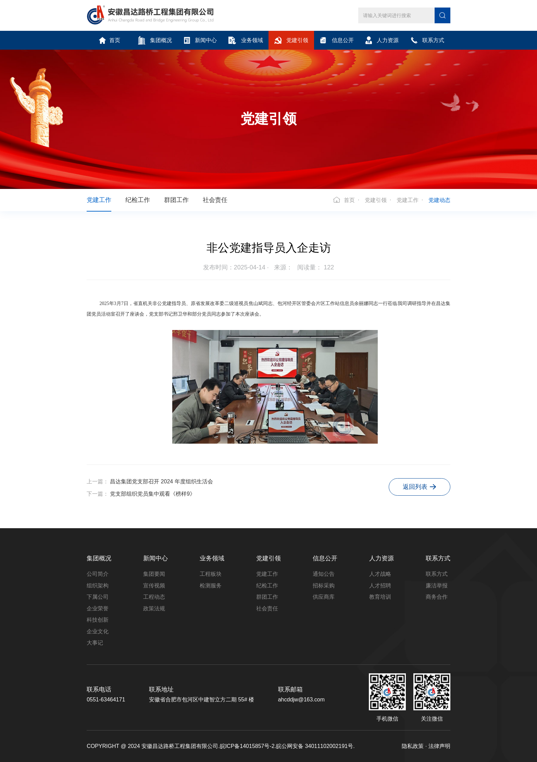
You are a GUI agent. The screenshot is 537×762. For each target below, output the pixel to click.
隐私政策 (413, 746)
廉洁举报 (437, 585)
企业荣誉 (98, 608)
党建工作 (99, 199)
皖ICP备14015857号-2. (248, 746)
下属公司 (98, 597)
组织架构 (98, 585)
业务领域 (245, 40)
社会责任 (215, 199)
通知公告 (324, 574)
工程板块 (211, 574)
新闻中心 (200, 40)
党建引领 (291, 40)
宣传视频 (154, 585)
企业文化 (98, 631)
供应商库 (324, 597)
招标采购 (324, 585)
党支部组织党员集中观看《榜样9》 (152, 494)
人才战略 (380, 574)
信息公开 (336, 40)
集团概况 (155, 40)
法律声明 (439, 746)
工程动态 (154, 597)
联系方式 (427, 40)
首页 (109, 40)
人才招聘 (380, 585)
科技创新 (98, 620)
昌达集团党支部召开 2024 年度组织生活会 (161, 481)
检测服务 (211, 585)
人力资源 (382, 40)
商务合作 (437, 597)
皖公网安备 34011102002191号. (315, 746)
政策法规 (154, 608)
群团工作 (176, 199)
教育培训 (380, 597)
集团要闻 (154, 574)
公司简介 (98, 574)
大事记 (95, 643)
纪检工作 (137, 199)
